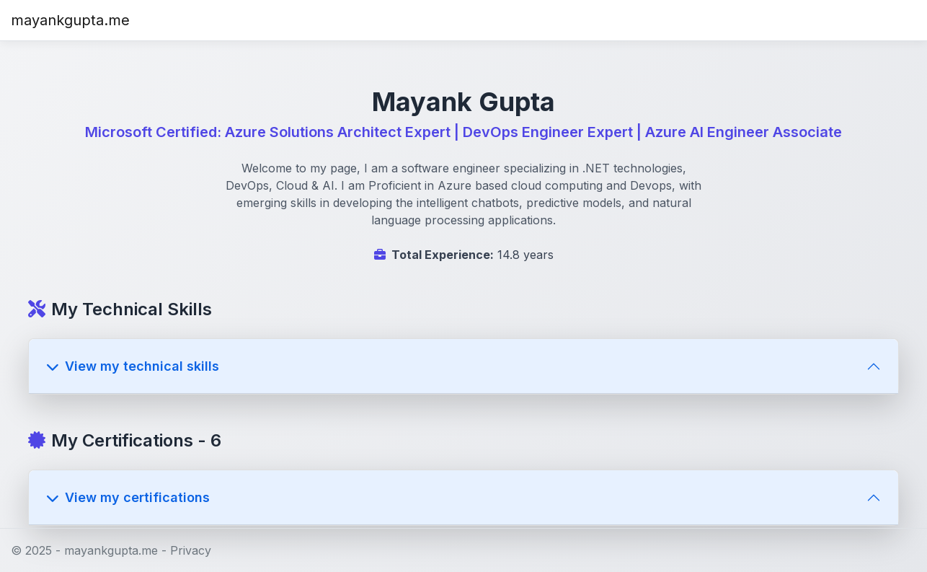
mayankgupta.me (70, 20)
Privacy (190, 550)
